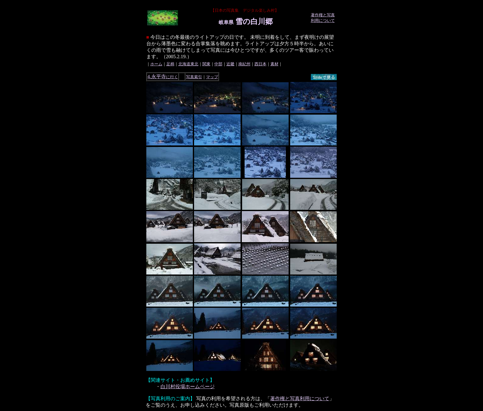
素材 (274, 64)
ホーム (156, 64)
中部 (218, 64)
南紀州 (244, 64)
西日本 (260, 64)
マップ (212, 77)
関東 (206, 64)
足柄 (170, 64)
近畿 (230, 64)
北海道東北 (188, 64)
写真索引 (194, 77)
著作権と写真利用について (299, 398)
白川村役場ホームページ (187, 386)
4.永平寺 (163, 76)
